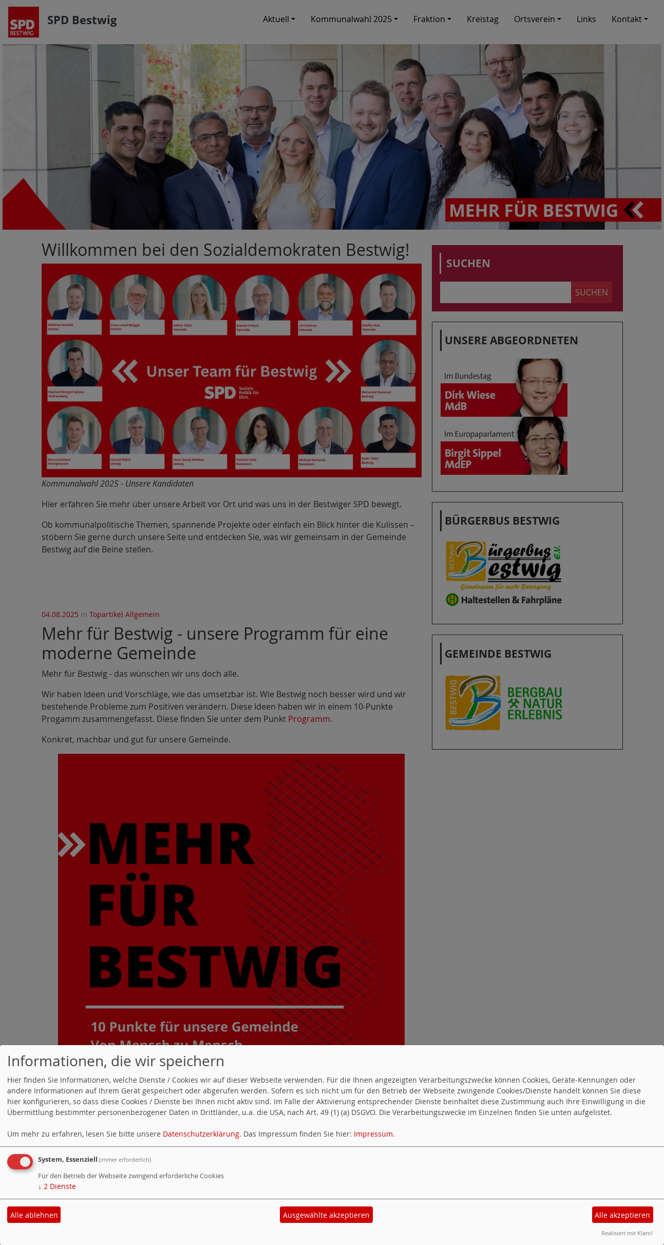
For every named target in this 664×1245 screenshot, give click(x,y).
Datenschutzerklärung (201, 1134)
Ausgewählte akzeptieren (326, 1215)
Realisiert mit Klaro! (627, 1233)
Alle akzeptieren (622, 1215)
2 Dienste (57, 1186)
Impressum (373, 1134)
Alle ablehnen (34, 1215)
